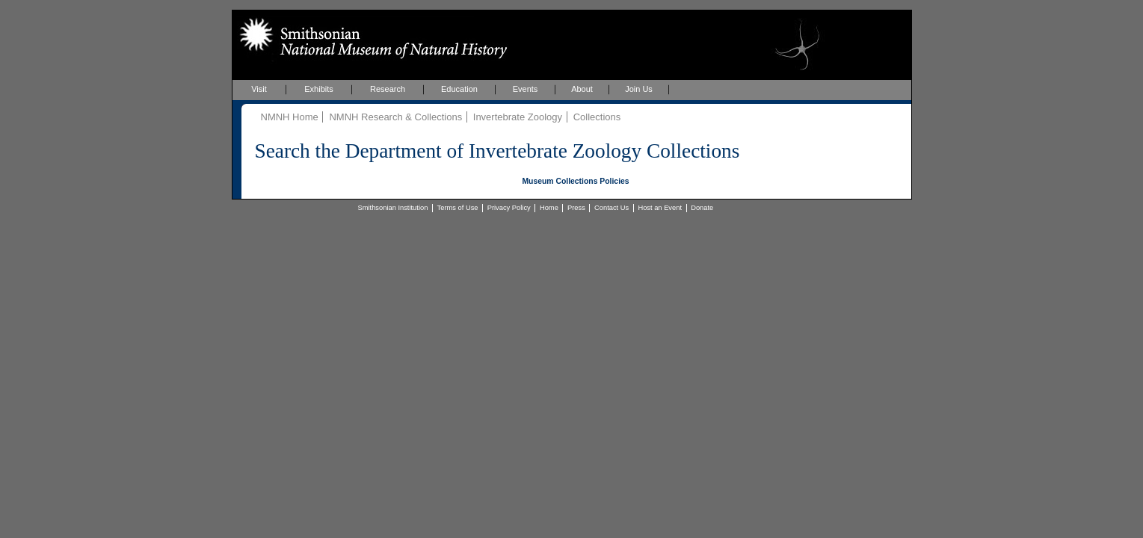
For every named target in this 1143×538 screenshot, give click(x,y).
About (582, 88)
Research (387, 88)
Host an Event (660, 207)
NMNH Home (289, 117)
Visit (259, 88)
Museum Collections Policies (575, 181)
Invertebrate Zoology (517, 117)
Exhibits (318, 88)
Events (525, 88)
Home (549, 207)
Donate (702, 207)
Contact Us (611, 207)
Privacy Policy (509, 207)
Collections (597, 117)
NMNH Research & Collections (395, 117)
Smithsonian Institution (393, 207)
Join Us (639, 88)
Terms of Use (457, 207)
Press (576, 207)
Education (459, 88)
